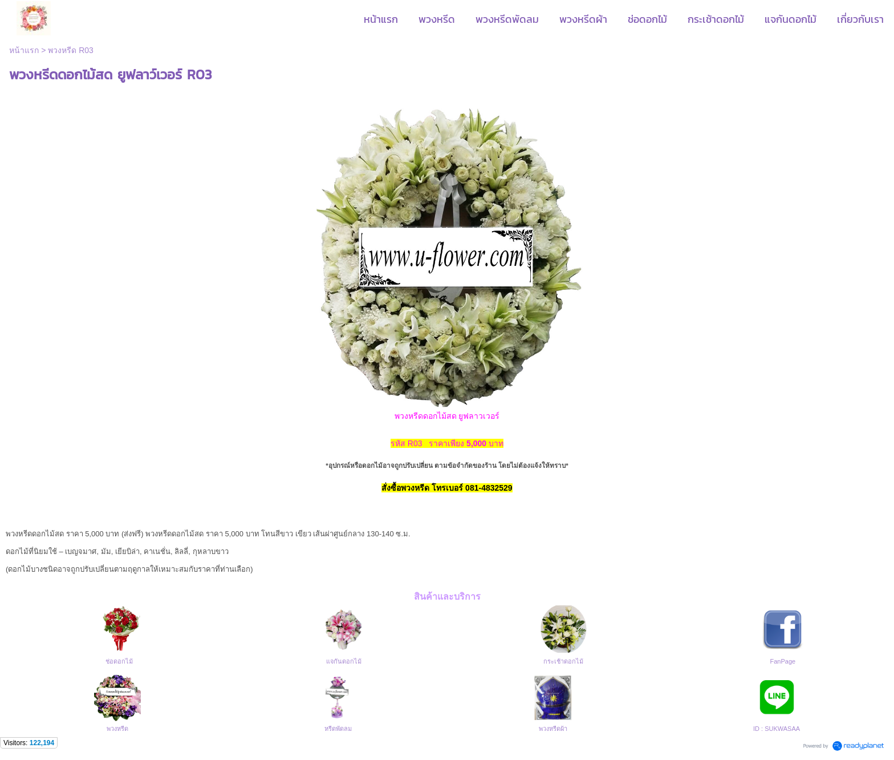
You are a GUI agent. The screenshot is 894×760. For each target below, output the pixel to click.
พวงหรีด (117, 728)
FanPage (783, 661)
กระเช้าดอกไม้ (563, 661)
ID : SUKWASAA (776, 728)
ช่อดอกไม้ (119, 661)
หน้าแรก (24, 50)
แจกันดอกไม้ (343, 661)
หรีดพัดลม (338, 728)
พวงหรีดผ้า (553, 728)
